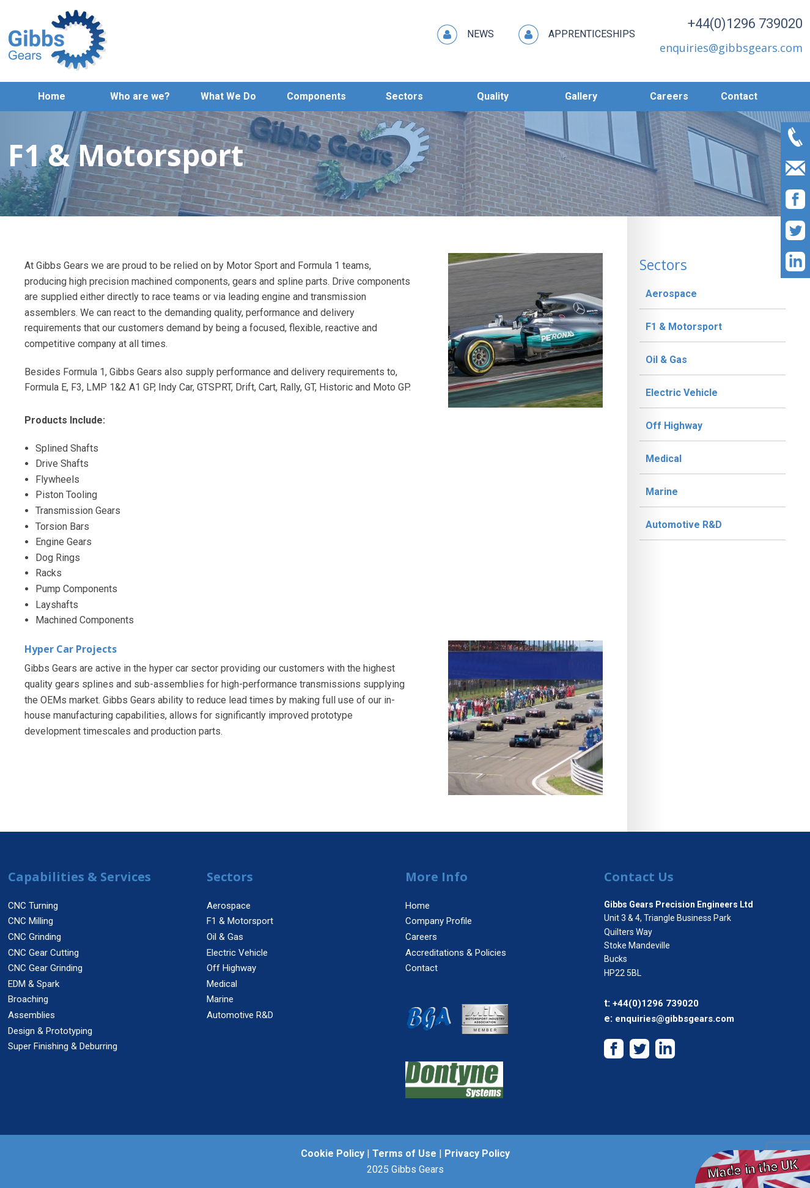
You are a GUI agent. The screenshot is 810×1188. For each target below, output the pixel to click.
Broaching (28, 999)
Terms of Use (404, 1153)
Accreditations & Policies (455, 952)
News (465, 34)
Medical (664, 458)
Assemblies (31, 1015)
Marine (662, 491)
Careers (669, 96)
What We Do (228, 96)
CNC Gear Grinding (45, 968)
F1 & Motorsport (684, 326)
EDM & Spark (33, 983)
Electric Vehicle (682, 392)
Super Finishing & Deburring (62, 1046)
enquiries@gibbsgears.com (674, 1018)
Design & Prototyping (50, 1030)
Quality (493, 96)
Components (316, 96)
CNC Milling (30, 920)
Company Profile (438, 920)
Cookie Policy (332, 1153)
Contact (739, 96)
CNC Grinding (34, 936)
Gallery (581, 96)
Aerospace (671, 293)
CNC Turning (33, 905)
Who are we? (140, 96)
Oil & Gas (666, 359)
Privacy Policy (477, 1153)
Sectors (404, 96)
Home (51, 96)
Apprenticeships (576, 34)
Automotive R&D (684, 524)
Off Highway (674, 425)
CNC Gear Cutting (43, 952)
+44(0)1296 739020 (740, 25)
